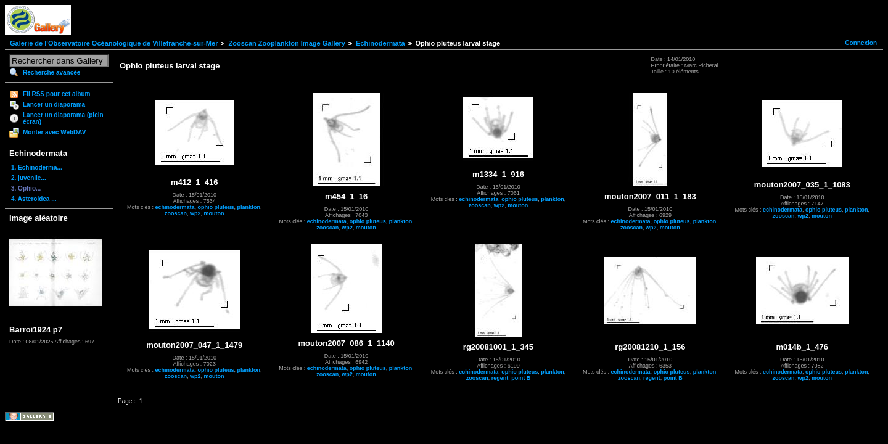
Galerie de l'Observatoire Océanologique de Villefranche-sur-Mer (114, 43)
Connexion (861, 42)
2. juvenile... (28, 178)
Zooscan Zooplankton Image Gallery (286, 43)
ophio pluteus (215, 207)
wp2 (195, 213)
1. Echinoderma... (36, 167)
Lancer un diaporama (54, 104)
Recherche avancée (51, 72)
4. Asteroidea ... (34, 198)
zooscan (176, 213)
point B (520, 378)
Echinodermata (380, 43)
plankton (248, 207)
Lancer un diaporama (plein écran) (63, 118)
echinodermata (174, 207)
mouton (214, 213)
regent (500, 378)
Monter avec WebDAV (54, 132)
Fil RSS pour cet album (56, 94)
